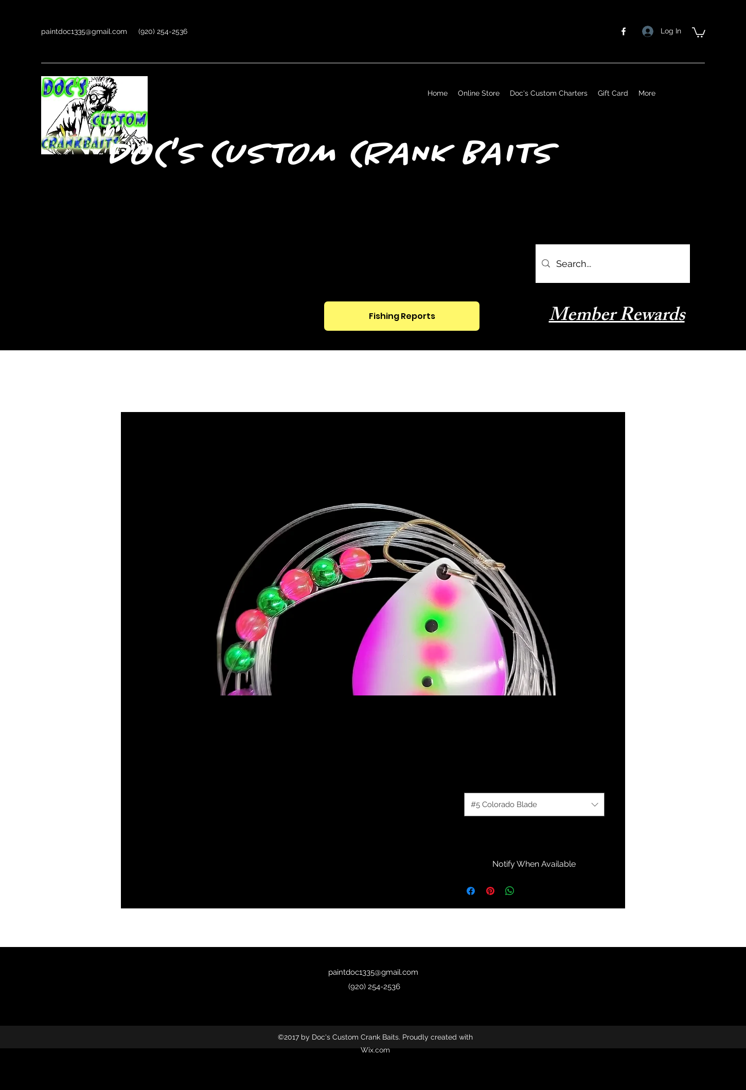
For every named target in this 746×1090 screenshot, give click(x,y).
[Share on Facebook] (471, 891)
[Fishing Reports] (401, 316)
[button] (698, 32)
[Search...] (612, 263)
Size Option (484, 781)
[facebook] (623, 31)
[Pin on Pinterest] (490, 891)
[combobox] (534, 804)
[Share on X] (529, 891)
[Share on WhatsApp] (510, 891)
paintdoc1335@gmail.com (84, 31)
